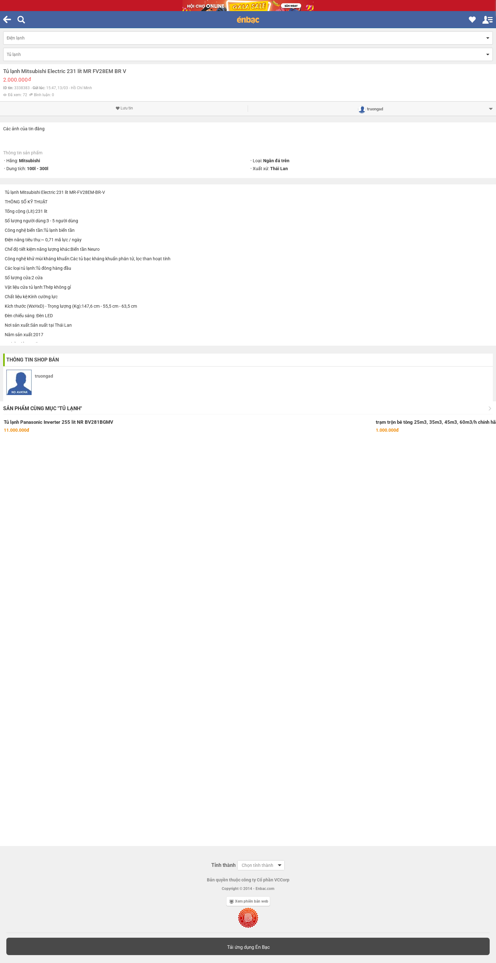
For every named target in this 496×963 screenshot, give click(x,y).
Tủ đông (44, 268)
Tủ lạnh (14, 54)
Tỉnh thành (223, 865)
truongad (44, 376)
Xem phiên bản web (249, 901)
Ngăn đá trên (276, 160)
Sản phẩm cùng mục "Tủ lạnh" (42, 408)
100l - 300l (37, 168)
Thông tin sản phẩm (22, 152)
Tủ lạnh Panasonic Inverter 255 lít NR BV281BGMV (58, 422)
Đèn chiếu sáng (19, 315)
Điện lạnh (16, 37)
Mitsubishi (29, 160)
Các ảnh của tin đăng (24, 128)
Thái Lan (279, 168)
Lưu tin (124, 108)
